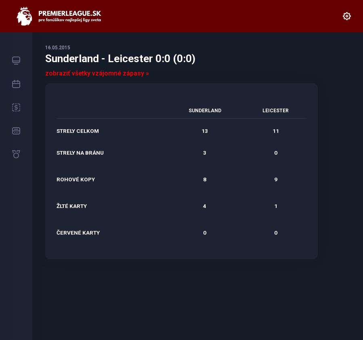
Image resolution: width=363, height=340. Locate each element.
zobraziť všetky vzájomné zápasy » (97, 73)
